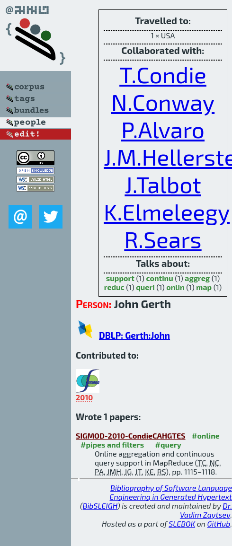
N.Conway (162, 101)
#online (206, 435)
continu (159, 277)
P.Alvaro (163, 129)
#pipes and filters (112, 444)
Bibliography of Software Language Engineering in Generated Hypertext (171, 492)
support (120, 277)
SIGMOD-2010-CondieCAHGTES (131, 435)
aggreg (197, 277)
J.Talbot (163, 184)
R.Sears (162, 239)
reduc (114, 286)
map (204, 286)
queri (145, 286)
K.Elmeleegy (167, 211)
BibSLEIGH (100, 505)
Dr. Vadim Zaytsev (206, 510)
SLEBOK (182, 523)
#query (168, 444)
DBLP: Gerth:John (134, 335)
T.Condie (162, 74)
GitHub (219, 523)
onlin (175, 286)
